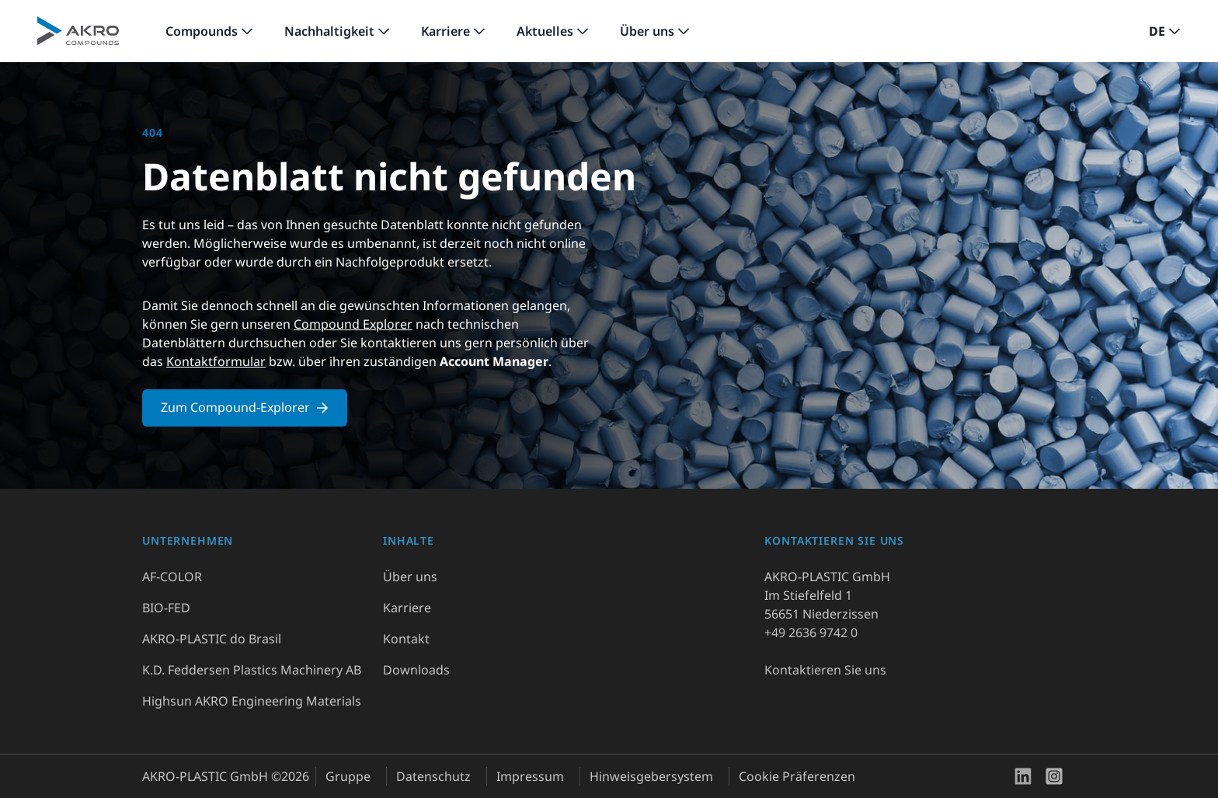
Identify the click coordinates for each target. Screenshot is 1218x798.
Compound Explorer (353, 324)
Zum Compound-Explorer (245, 407)
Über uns (647, 31)
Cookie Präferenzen (797, 776)
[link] (209, 31)
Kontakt (406, 638)
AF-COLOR (172, 576)
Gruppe (348, 776)
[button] (1165, 31)
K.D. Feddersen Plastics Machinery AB (251, 669)
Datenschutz (433, 776)
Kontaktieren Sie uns (825, 669)
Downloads (416, 669)
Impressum (530, 776)
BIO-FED (166, 607)
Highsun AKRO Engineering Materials (251, 700)
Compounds (201, 31)
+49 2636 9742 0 (811, 632)
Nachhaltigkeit (329, 31)
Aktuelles (545, 31)
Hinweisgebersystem (651, 776)
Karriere (445, 31)
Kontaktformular (216, 361)
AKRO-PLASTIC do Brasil (211, 638)
